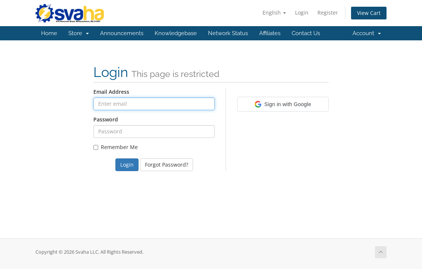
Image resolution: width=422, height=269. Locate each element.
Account (367, 33)
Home (49, 33)
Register (327, 12)
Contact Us (306, 33)
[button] (283, 104)
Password (105, 119)
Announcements (121, 33)
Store (78, 33)
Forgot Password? (166, 164)
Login (301, 12)
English (274, 12)
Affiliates (269, 33)
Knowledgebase (176, 33)
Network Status (228, 33)
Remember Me (115, 147)
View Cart (369, 12)
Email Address (111, 91)
